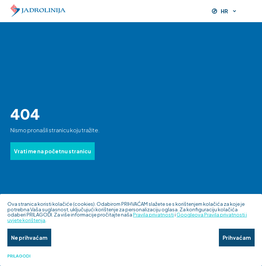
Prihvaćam (237, 237)
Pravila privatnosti (153, 215)
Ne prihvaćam (29, 237)
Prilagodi (19, 256)
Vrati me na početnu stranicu (52, 151)
